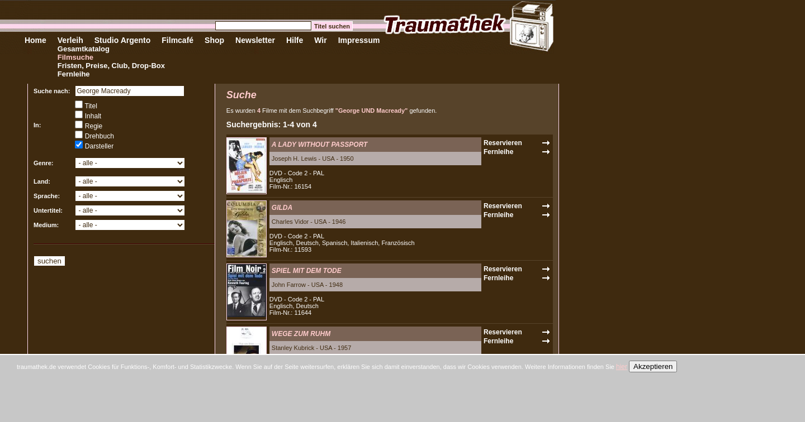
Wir (320, 40)
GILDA (282, 208)
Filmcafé (177, 40)
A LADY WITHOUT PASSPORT (320, 144)
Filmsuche (75, 57)
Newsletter (255, 40)
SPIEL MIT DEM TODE (307, 271)
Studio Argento (122, 40)
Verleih (70, 40)
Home (35, 40)
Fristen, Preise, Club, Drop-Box (111, 65)
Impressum (359, 40)
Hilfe (294, 40)
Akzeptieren (653, 366)
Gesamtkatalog (84, 49)
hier (621, 367)
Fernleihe (74, 74)
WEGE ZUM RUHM (301, 334)
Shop (214, 40)
